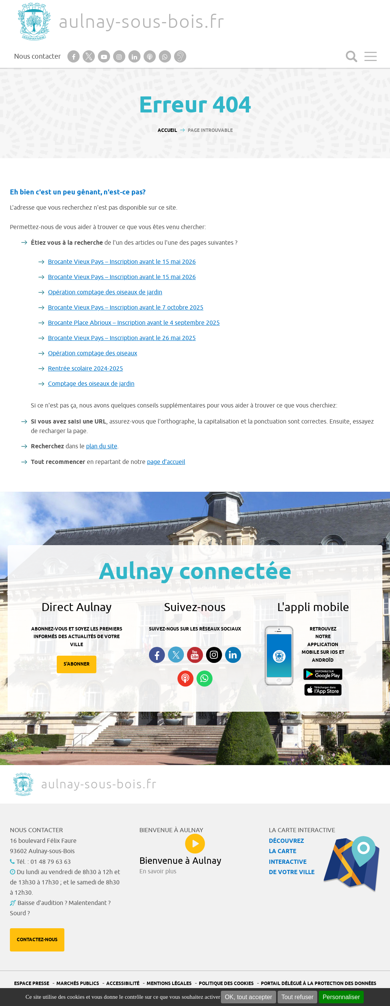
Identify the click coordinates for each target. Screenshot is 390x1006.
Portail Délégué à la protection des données (318, 983)
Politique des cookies (226, 983)
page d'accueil (166, 462)
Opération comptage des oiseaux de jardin (105, 292)
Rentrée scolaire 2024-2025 (85, 368)
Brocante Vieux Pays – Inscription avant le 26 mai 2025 (122, 338)
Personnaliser (341, 997)
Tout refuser (297, 997)
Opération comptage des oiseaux (92, 353)
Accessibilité (122, 983)
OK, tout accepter (248, 997)
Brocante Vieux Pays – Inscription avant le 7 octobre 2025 (125, 307)
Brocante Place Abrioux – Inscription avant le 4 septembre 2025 (134, 323)
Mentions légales (169, 983)
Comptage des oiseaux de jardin (91, 384)
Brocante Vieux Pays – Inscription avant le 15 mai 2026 (122, 262)
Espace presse (31, 983)
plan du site (101, 446)
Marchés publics (77, 983)
